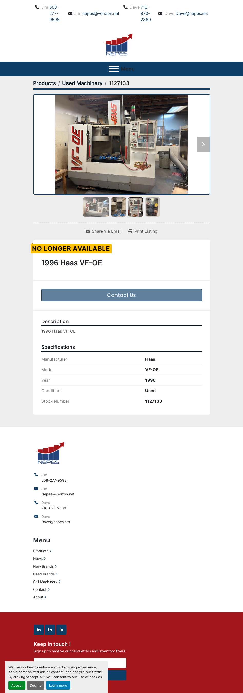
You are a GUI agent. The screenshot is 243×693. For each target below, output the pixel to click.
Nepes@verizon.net (57, 494)
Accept (17, 685)
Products (40, 551)
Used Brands (44, 574)
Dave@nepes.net (192, 13)
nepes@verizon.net (100, 13)
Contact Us (121, 295)
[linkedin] (39, 630)
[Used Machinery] (82, 83)
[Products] (44, 83)
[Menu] (114, 69)
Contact (39, 589)
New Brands (43, 566)
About (38, 597)
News (38, 558)
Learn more (58, 685)
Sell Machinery (45, 581)
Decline (36, 685)
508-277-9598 (54, 13)
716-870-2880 (146, 13)
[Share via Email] (103, 231)
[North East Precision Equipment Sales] (49, 452)
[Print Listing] (143, 231)
